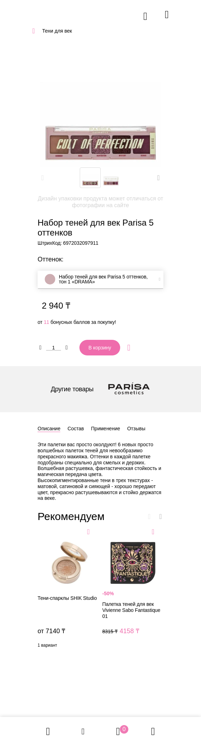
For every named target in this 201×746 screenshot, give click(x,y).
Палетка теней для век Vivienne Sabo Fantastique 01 (133, 589)
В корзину (100, 347)
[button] (158, 177)
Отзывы (136, 428)
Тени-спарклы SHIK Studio (68, 589)
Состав (75, 428)
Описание (49, 428)
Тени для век (57, 31)
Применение (105, 428)
